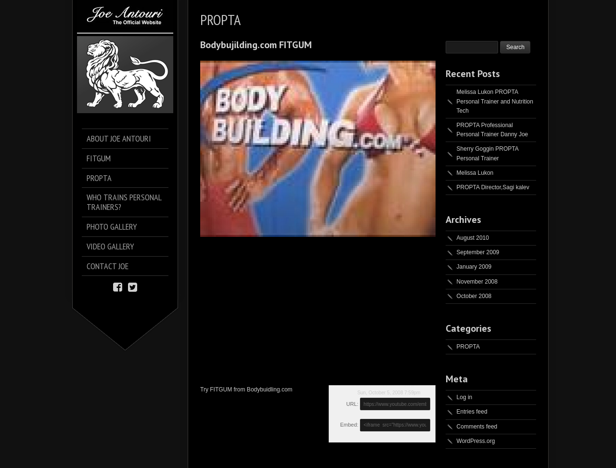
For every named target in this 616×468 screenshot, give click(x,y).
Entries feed (472, 411)
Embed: (349, 425)
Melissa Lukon (475, 172)
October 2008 (474, 296)
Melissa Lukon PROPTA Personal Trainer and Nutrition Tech (495, 101)
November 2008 (477, 281)
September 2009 (478, 252)
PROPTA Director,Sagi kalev (493, 187)
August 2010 (473, 237)
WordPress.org (476, 441)
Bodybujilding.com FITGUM (256, 45)
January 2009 (474, 266)
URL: (352, 404)
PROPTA (468, 346)
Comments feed (477, 426)
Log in (465, 397)
